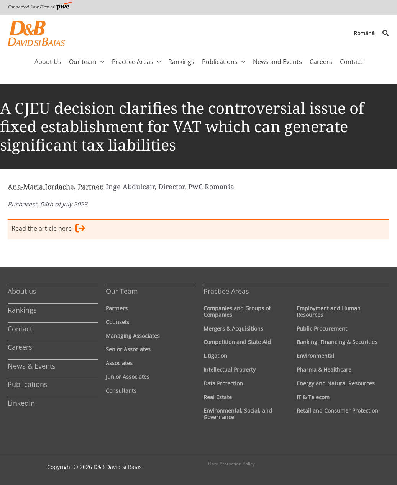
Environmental (315, 355)
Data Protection (223, 383)
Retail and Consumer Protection (337, 410)
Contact (20, 328)
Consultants (121, 390)
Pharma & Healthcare (324, 369)
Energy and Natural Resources (336, 383)
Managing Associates (133, 335)
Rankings (22, 310)
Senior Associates (128, 349)
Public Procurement (322, 328)
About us (22, 291)
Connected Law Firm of (40, 7)
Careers (20, 347)
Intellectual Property (229, 369)
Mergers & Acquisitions (233, 328)
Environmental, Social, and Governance (237, 414)
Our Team (122, 291)
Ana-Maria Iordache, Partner (55, 186)
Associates (119, 363)
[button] (385, 33)
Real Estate (217, 397)
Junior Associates (127, 376)
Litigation (215, 355)
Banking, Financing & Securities (337, 342)
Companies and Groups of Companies (237, 311)
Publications (28, 384)
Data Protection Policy (231, 463)
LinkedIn (21, 403)
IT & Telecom (313, 397)
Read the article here (48, 229)
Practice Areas (226, 291)
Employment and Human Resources (329, 311)
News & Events (32, 365)
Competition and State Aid (237, 342)
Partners (117, 308)
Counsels (117, 322)
